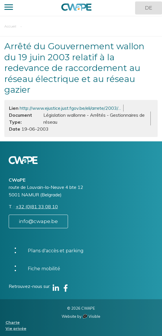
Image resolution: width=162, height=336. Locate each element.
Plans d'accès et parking (56, 250)
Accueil (10, 26)
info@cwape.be (38, 221)
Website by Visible (81, 316)
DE (148, 8)
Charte (12, 322)
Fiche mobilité (44, 268)
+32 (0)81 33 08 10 (37, 206)
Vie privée (15, 328)
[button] (8, 8)
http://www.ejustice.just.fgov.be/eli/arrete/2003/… (70, 108)
